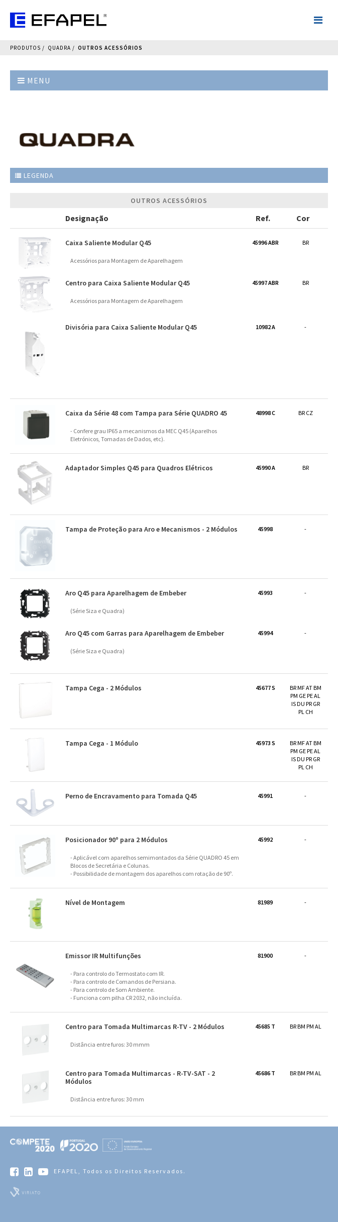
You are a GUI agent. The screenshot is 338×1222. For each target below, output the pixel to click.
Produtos (25, 47)
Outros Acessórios (110, 47)
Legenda (34, 175)
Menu (34, 80)
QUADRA (59, 47)
